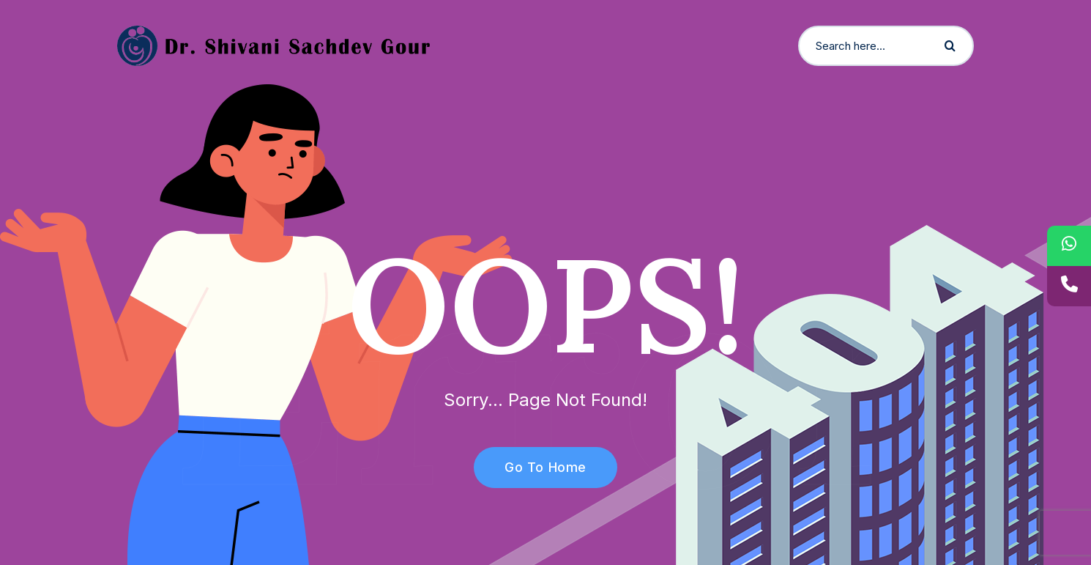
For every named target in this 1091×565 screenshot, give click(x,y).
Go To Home (537, 467)
